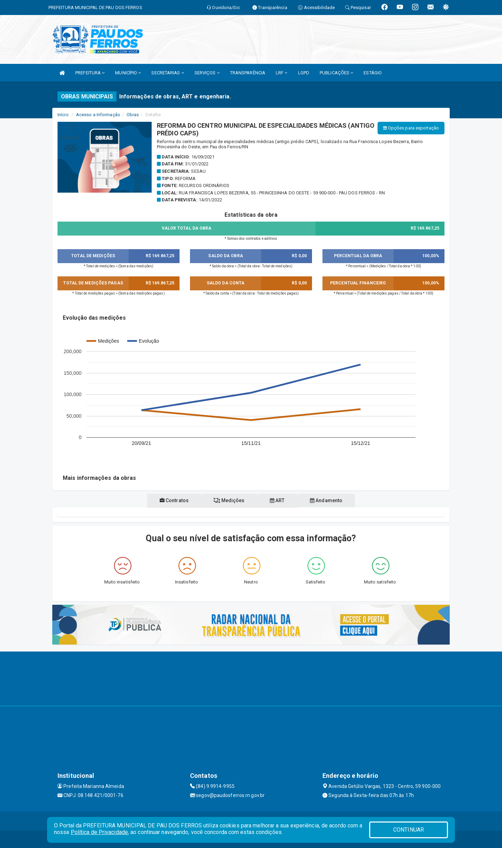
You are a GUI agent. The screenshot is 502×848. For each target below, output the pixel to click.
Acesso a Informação (98, 114)
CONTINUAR (408, 829)
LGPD (303, 72)
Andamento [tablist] (332, 500)
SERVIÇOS (207, 72)
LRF (282, 72)
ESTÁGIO (373, 72)
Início (63, 114)
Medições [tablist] (227, 500)
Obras (133, 114)
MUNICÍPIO (128, 72)
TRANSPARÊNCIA (247, 72)
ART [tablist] (279, 500)
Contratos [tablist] (168, 500)
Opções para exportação (411, 128)
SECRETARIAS (167, 72)
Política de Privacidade (99, 832)
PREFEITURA (90, 72)
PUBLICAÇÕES (336, 72)
